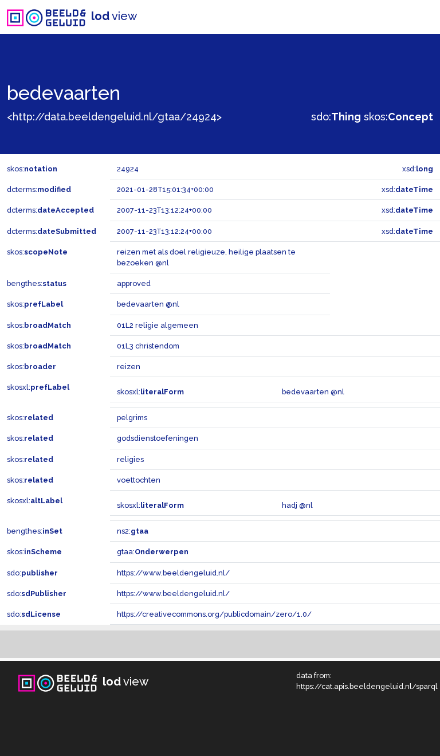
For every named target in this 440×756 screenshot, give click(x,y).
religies (130, 459)
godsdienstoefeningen (157, 438)
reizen (128, 366)
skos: (398, 117)
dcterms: (39, 189)
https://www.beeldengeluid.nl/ (173, 573)
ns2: (132, 531)
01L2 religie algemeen (157, 325)
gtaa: (152, 551)
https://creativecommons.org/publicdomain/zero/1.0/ (214, 614)
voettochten (138, 480)
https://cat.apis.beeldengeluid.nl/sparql (367, 686)
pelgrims (132, 417)
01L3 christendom (148, 346)
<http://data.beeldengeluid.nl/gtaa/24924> (114, 117)
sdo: (336, 117)
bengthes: (36, 283)
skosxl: (38, 387)
